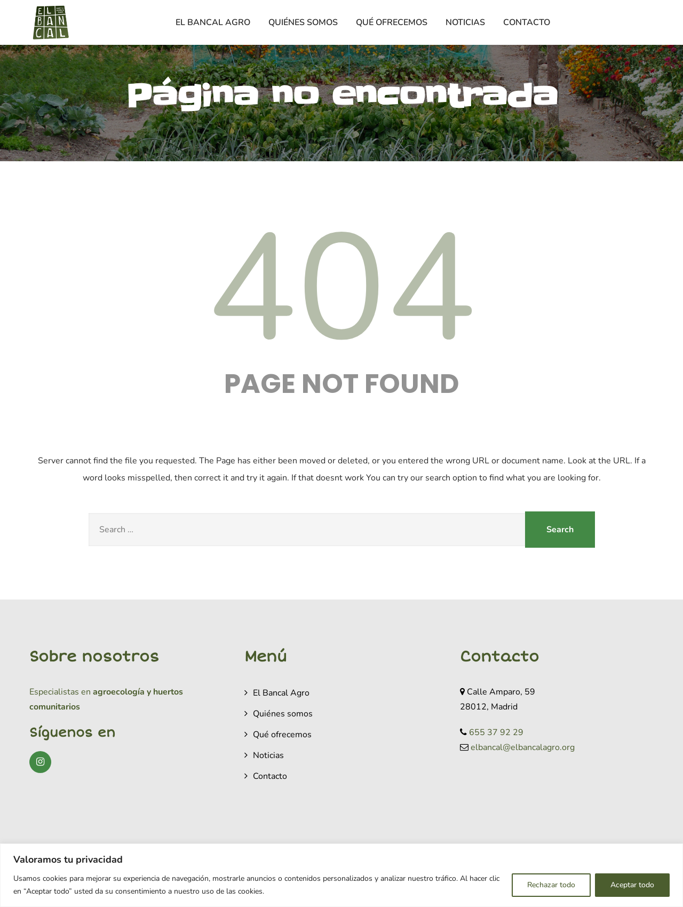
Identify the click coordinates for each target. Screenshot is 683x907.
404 (341, 289)
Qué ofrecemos (391, 22)
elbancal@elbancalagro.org (523, 747)
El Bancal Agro (213, 22)
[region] (341, 875)
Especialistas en (60, 692)
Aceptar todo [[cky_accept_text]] (632, 885)
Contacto (526, 22)
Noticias (465, 22)
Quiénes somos (303, 22)
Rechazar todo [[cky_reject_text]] (551, 885)
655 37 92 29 (496, 732)
